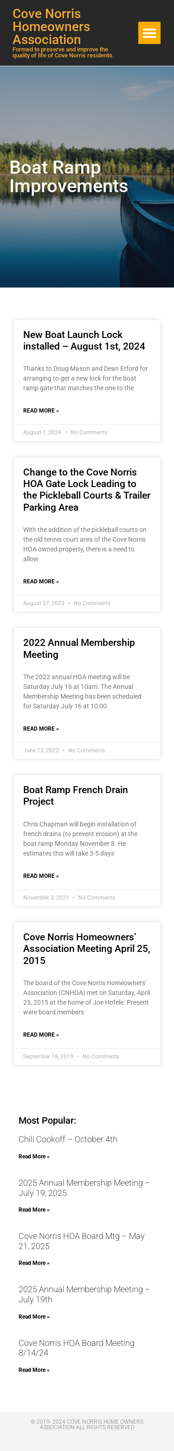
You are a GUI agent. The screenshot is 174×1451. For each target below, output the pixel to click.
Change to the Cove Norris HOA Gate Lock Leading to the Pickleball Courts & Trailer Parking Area (86, 490)
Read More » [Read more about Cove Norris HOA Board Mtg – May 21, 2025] (34, 1263)
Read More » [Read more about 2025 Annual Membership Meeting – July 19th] (34, 1316)
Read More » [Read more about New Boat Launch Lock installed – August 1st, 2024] (41, 410)
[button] (149, 33)
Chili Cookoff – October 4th (68, 1139)
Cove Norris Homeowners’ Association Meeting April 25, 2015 (86, 949)
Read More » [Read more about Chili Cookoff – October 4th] (34, 1156)
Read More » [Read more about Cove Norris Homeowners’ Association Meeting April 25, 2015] (41, 1035)
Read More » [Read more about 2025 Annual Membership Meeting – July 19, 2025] (34, 1210)
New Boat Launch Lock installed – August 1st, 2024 (84, 340)
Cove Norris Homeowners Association (51, 26)
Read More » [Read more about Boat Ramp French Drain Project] (41, 876)
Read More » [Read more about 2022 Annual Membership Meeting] (41, 729)
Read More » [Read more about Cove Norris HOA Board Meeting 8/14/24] (34, 1370)
